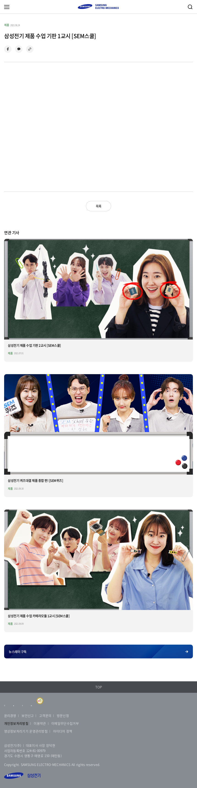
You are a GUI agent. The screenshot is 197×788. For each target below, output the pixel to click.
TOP (98, 687)
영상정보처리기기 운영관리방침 (26, 731)
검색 (190, 7)
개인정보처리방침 (16, 723)
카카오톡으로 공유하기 (18, 49)
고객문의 (45, 715)
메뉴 (6, 7)
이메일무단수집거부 (65, 723)
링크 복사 (29, 49)
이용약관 (40, 723)
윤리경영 (10, 715)
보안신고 (28, 715)
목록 (98, 206)
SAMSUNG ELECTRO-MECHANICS (98, 6)
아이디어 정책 (62, 731)
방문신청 (63, 715)
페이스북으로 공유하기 (7, 49)
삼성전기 (22, 775)
